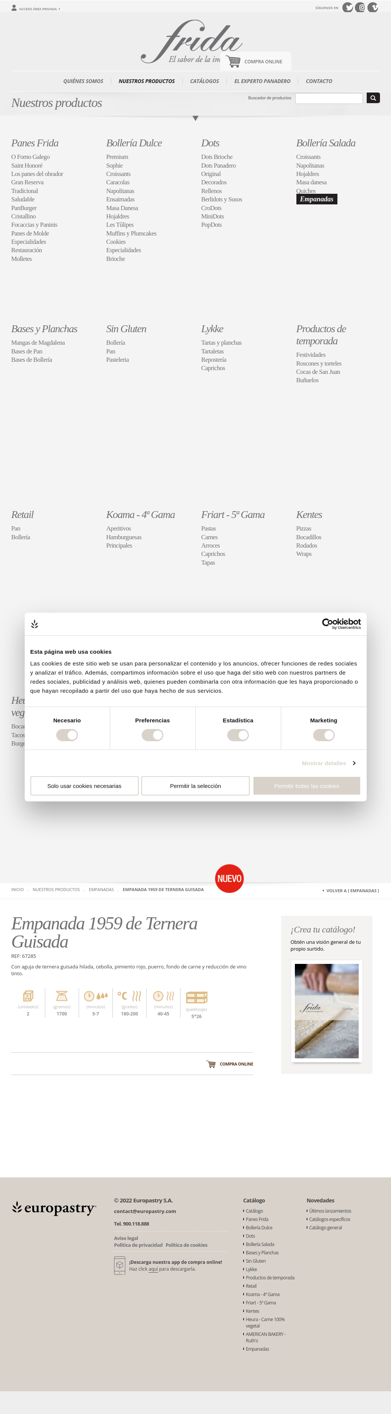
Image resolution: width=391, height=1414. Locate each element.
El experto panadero (262, 81)
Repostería (213, 359)
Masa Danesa (122, 208)
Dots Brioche (217, 156)
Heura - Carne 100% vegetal (265, 1322)
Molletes (21, 258)
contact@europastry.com (145, 1211)
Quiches (306, 191)
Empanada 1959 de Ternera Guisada (163, 889)
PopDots (211, 224)
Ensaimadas (120, 199)
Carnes (209, 537)
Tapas (208, 562)
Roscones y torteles (319, 363)
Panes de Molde (30, 233)
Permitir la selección (195, 786)
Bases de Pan (27, 351)
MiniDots (212, 216)
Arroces (210, 545)
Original (211, 173)
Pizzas (303, 528)
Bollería (115, 342)
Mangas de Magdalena (38, 342)
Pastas (208, 528)
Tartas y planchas (221, 342)
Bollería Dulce (134, 143)
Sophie (114, 165)
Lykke (212, 328)
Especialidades (28, 241)
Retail (22, 514)
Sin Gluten (126, 328)
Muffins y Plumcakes (131, 233)
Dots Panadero (218, 165)
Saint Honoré (27, 165)
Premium (117, 156)
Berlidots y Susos (221, 199)
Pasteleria (117, 359)
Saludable (23, 199)
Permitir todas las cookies (306, 786)
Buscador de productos (269, 97)
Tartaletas (212, 351)
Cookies (116, 241)
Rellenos (211, 191)
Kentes (309, 514)
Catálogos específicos (329, 1219)
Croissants (118, 173)
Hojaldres (117, 216)
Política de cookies (186, 1244)
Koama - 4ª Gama (140, 514)
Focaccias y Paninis (34, 224)
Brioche (115, 258)
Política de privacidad (138, 1244)
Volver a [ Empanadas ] (352, 890)
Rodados (306, 545)
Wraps (304, 553)
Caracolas (118, 182)
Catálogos (204, 81)
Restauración (26, 250)
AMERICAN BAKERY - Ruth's (266, 1337)
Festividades (311, 354)
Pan (110, 351)
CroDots (211, 208)
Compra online (236, 1064)
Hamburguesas (124, 537)
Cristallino (23, 216)
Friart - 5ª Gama (233, 514)
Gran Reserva (27, 182)
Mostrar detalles (324, 763)
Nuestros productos (147, 81)
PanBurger (23, 208)
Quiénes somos (83, 81)
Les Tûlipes (120, 224)
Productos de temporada (321, 335)
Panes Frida (35, 143)
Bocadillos (308, 537)
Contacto (319, 81)
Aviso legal (126, 1238)
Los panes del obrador (37, 173)
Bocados (21, 726)
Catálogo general (325, 1227)
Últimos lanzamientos (330, 1211)
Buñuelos (307, 380)
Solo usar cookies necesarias (84, 786)
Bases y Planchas (44, 328)
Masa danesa (311, 182)
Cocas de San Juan (318, 371)
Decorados (214, 182)
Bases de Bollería (31, 359)
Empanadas (317, 199)
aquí (153, 1269)
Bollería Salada (326, 143)
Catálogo (254, 1211)
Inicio (17, 889)
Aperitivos (118, 528)
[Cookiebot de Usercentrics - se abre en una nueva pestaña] (327, 623)
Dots (210, 143)
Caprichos (213, 368)
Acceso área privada (38, 8)
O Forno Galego (30, 156)
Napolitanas (120, 191)
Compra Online (263, 61)
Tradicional (24, 191)
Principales (119, 545)
